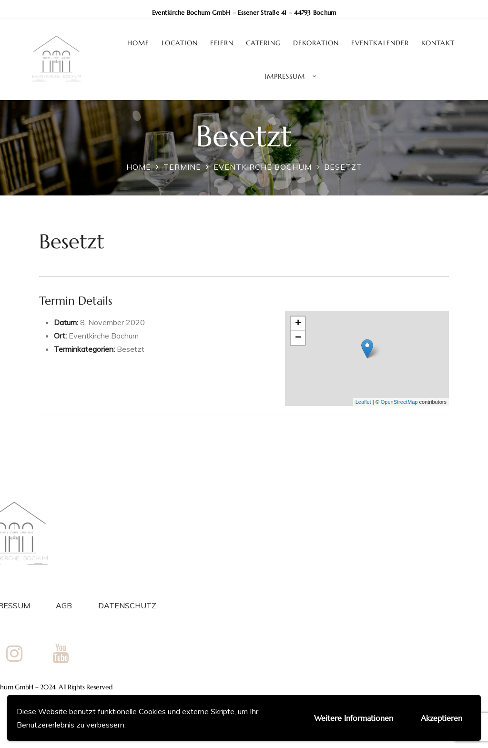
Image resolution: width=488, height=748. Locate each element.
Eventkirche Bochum (104, 335)
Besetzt (130, 349)
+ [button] (298, 324)
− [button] (298, 338)
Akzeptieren (441, 718)
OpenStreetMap (399, 402)
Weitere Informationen (353, 718)
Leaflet (363, 402)
